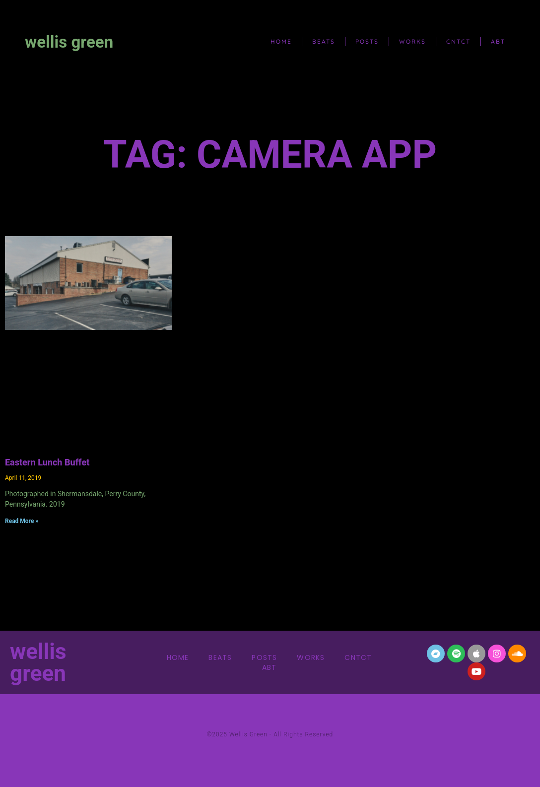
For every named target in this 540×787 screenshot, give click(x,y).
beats (323, 41)
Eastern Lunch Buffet (47, 462)
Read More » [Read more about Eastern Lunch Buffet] (21, 521)
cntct (458, 41)
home (281, 41)
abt (498, 41)
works (412, 41)
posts (367, 41)
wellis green (69, 42)
